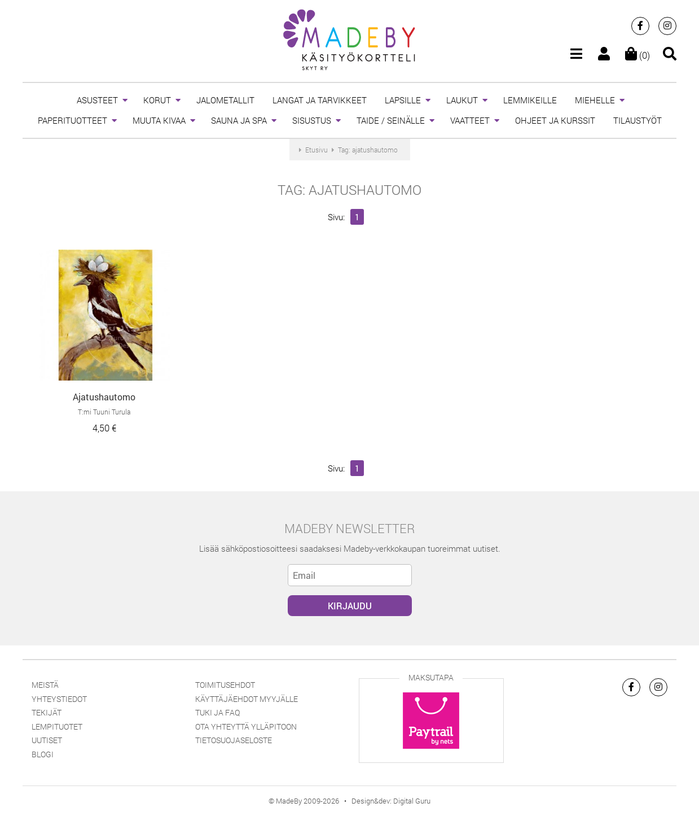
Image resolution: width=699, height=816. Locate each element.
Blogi (43, 754)
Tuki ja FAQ (217, 712)
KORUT (157, 100)
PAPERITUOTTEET (72, 120)
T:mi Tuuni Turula (104, 411)
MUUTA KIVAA (159, 120)
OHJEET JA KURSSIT (555, 120)
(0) (637, 55)
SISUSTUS (311, 120)
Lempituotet (57, 726)
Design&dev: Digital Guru (390, 801)
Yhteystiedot (59, 698)
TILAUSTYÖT (637, 120)
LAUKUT (462, 100)
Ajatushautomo (104, 397)
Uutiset (47, 740)
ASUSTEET (97, 100)
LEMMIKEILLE (530, 100)
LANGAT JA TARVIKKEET (319, 100)
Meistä (45, 684)
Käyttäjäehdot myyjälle (246, 698)
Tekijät (46, 712)
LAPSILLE (403, 100)
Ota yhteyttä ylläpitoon (246, 726)
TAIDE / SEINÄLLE (391, 120)
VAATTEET (470, 120)
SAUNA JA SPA (239, 120)
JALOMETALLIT (225, 100)
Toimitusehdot (225, 684)
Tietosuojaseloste (233, 740)
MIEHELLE (595, 100)
